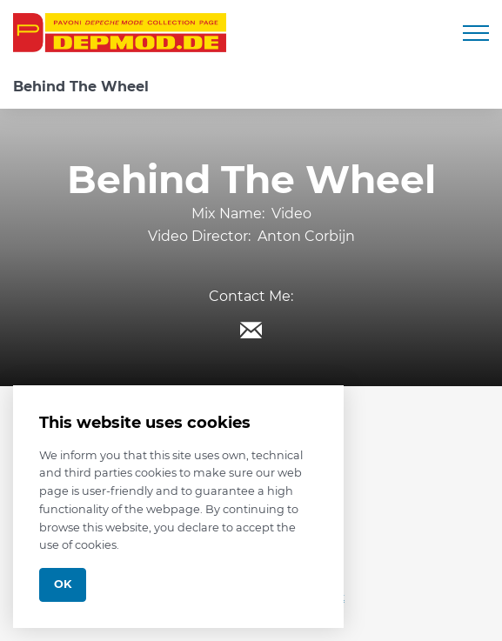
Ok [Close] (62, 584)
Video (291, 213)
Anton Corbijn (306, 236)
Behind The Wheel (81, 86)
